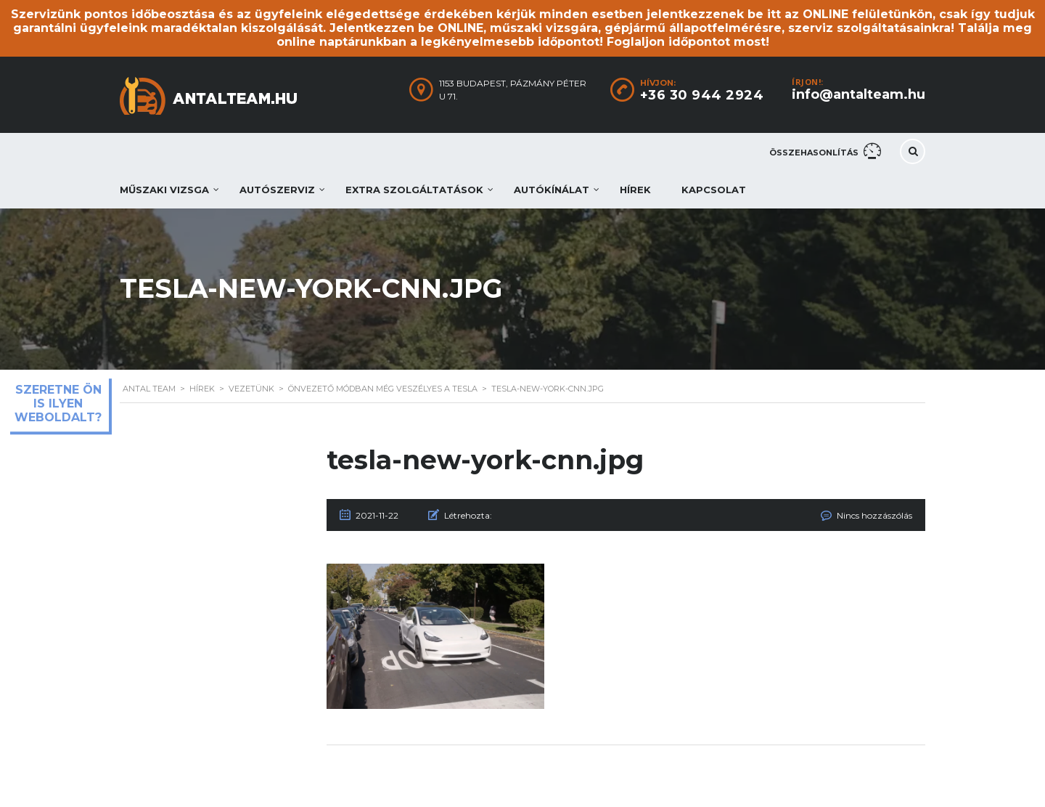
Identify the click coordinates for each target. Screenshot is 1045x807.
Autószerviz (277, 189)
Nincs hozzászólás (874, 515)
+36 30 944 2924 (702, 95)
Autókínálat (551, 189)
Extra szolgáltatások (414, 189)
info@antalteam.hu (858, 94)
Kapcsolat (713, 189)
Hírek (635, 189)
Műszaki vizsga (164, 189)
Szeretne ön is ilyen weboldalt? (58, 403)
